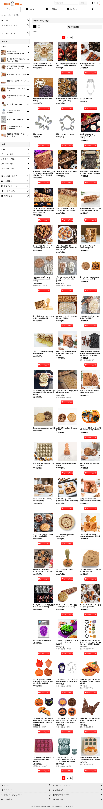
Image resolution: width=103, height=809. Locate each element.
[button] (92, 9)
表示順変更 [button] (73, 27)
